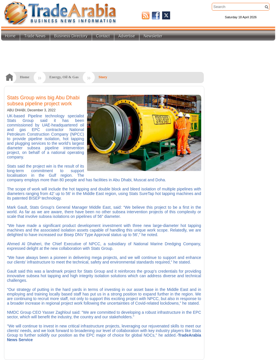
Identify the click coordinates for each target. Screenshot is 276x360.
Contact (103, 36)
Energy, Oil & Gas (64, 77)
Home (10, 36)
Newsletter (153, 36)
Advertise (126, 36)
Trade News (35, 36)
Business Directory (71, 36)
